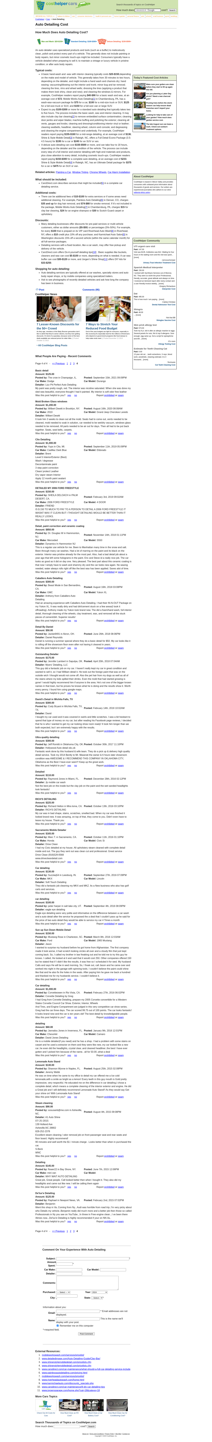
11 (105, 259)
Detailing (40, 1162)
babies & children (64, 16)
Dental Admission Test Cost (163, 305)
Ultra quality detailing (47, 737)
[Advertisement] (154, 52)
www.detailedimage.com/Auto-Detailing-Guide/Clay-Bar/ (71, 1361)
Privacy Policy (109, 1436)
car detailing (42, 899)
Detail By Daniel (44, 627)
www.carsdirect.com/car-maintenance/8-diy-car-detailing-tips (73, 1389)
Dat (135, 293)
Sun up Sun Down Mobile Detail (53, 930)
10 (94, 252)
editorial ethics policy (142, 192)
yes (69, 395)
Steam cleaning (44, 1103)
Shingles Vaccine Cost (165, 320)
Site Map (118, 1436)
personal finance (133, 16)
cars (73, 16)
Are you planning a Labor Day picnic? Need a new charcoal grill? (158, 96)
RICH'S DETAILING (45, 799)
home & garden (119, 16)
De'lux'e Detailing (45, 1193)
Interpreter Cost (168, 289)
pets (143, 16)
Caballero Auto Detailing (49, 578)
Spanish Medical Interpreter (148, 267)
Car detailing (42, 868)
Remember (64, 1328)
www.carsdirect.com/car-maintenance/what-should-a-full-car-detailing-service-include (86, 1372)
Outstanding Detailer (46, 654)
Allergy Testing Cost (166, 344)
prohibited (109, 395)
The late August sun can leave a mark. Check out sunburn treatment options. (159, 126)
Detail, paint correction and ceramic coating (59, 526)
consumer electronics (84, 16)
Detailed (39, 771)
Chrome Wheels (98, 172)
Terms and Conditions (97, 1436)
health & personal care (103, 16)
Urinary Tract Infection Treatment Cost (159, 263)
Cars (48, 19)
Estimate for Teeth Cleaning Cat (150, 348)
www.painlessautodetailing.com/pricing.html (64, 1375)
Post (40, 289)
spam (121, 395)
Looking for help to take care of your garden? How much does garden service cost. (159, 117)
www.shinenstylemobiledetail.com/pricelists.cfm (66, 1365)
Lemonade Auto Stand (47, 1061)
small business (158, 16)
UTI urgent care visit (144, 246)
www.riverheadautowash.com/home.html (63, 1382)
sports (167, 16)
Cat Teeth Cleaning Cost (165, 365)
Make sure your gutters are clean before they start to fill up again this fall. (160, 87)
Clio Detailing (42, 439)
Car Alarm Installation (119, 172)
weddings (174, 16)
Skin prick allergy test (145, 325)
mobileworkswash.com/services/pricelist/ (63, 1357)
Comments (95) (91, 289)
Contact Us (126, 1436)
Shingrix (138, 309)
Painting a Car (63, 172)
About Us (85, 1436)
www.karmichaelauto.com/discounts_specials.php (68, 1386)
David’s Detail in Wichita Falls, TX (54, 699)
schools (148, 16)
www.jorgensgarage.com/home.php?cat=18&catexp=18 (71, 1393)
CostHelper (39, 19)
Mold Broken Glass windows (51, 401)
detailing (40, 1023)
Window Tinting (80, 172)
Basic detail (41, 370)
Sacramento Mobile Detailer (50, 830)
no (75, 395)
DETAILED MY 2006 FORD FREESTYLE (57, 488)
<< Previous (58, 363)
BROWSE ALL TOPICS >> (45, 16)
